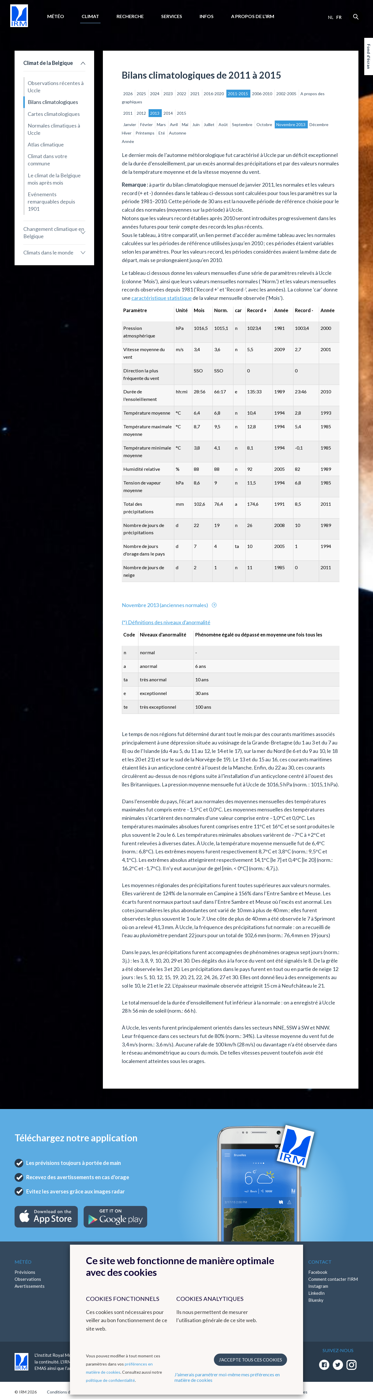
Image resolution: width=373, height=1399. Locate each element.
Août (224, 124)
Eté (162, 132)
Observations (28, 1279)
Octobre (264, 124)
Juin (196, 124)
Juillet (209, 124)
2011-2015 (238, 93)
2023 (168, 93)
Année (128, 141)
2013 (155, 113)
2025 (142, 93)
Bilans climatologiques (53, 102)
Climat (90, 16)
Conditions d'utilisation (68, 1391)
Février (147, 124)
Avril (174, 124)
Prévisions (25, 1272)
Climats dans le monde (48, 252)
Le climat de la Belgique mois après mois (54, 179)
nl (330, 17)
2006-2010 (262, 93)
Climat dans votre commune (47, 160)
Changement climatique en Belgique (53, 232)
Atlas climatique (46, 144)
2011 (128, 113)
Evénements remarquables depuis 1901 (51, 201)
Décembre (318, 124)
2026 (128, 93)
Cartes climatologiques (54, 114)
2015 (181, 113)
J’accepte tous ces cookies (250, 1359)
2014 (168, 113)
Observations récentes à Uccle (56, 86)
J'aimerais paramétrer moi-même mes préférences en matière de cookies (227, 1377)
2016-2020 (214, 93)
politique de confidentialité (110, 1380)
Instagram (318, 1286)
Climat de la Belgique (48, 63)
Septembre (242, 124)
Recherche (130, 16)
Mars (162, 124)
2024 (155, 93)
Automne (177, 132)
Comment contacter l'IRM (333, 1279)
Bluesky (315, 1300)
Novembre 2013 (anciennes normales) (165, 605)
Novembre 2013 (291, 124)
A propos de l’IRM (252, 16)
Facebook (317, 1272)
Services (171, 16)
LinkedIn (316, 1293)
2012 (142, 113)
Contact (320, 1261)
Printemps (145, 132)
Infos (207, 16)
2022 (182, 93)
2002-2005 (286, 93)
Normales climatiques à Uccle (54, 129)
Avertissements (30, 1286)
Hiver (127, 132)
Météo (55, 16)
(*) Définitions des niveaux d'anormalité (166, 622)
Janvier (130, 124)
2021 (195, 93)
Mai (185, 124)
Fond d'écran (368, 56)
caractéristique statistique (161, 298)
